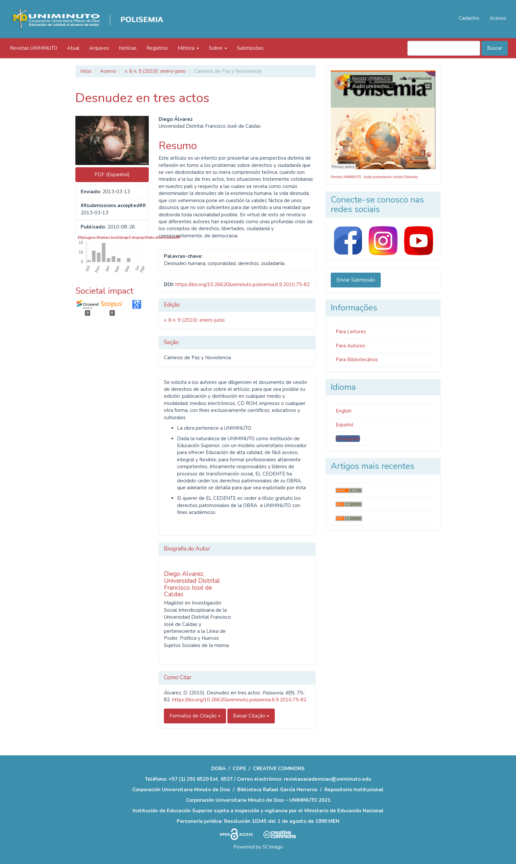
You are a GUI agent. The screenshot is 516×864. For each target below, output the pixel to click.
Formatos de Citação (194, 716)
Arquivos (99, 48)
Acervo (108, 71)
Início (85, 71)
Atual (73, 48)
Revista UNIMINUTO (346, 177)
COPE (239, 768)
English (343, 411)
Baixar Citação (251, 716)
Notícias (128, 48)
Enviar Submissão (355, 280)
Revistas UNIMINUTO (33, 48)
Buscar (494, 48)
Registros (157, 48)
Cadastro (469, 18)
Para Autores (350, 345)
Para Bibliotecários (357, 359)
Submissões (250, 48)
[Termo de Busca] (443, 48)
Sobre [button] (218, 48)
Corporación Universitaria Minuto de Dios (181, 789)
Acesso (498, 18)
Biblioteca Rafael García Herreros (277, 789)
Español (344, 424)
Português (348, 438)
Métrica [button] (188, 48)
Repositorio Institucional (354, 789)
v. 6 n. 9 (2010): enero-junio (155, 71)
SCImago (273, 847)
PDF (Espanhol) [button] (112, 174)
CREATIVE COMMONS (279, 768)
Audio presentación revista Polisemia (391, 177)
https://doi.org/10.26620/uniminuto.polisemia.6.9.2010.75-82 (242, 284)
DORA (218, 768)
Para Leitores (351, 331)
